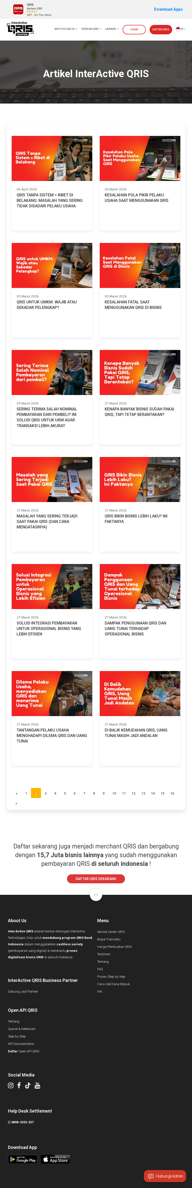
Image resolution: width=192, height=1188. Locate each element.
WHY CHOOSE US (66, 28)
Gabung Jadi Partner (23, 991)
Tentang (103, 961)
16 (172, 793)
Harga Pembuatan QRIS (114, 947)
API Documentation (21, 1044)
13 (143, 793)
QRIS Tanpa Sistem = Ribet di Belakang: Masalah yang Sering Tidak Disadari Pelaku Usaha (50, 201)
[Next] (16, 803)
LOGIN (134, 29)
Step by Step (17, 1036)
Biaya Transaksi (109, 939)
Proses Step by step (111, 976)
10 (114, 793)
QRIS (30, 4)
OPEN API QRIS (91, 28)
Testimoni (103, 954)
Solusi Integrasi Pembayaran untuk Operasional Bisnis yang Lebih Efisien (49, 629)
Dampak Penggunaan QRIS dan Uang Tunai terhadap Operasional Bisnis (135, 629)
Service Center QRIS (111, 932)
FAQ (100, 969)
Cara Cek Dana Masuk (113, 984)
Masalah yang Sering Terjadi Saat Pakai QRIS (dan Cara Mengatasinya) (47, 522)
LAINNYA (112, 28)
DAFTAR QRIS (161, 29)
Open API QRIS (23, 1051)
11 (124, 793)
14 (153, 793)
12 (133, 793)
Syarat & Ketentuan (21, 1029)
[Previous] (17, 793)
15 (162, 793)
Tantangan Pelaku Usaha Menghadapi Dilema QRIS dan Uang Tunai (52, 736)
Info (99, 991)
